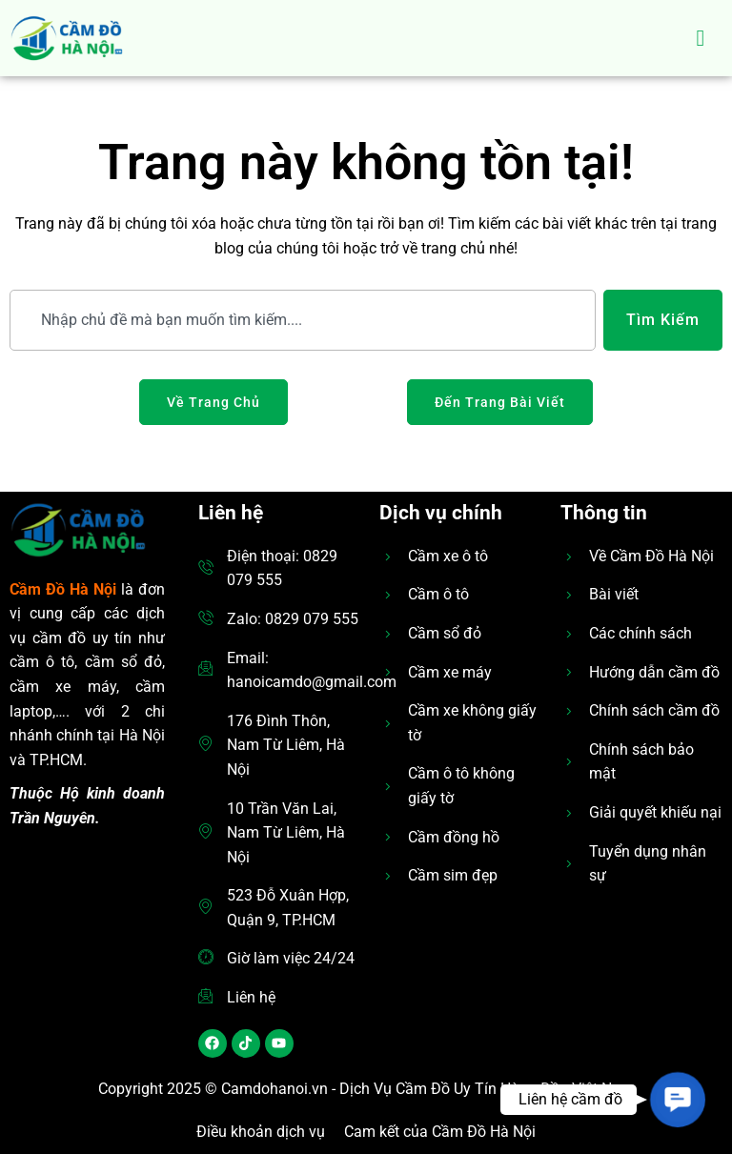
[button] (677, 1099)
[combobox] (303, 320)
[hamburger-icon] (701, 38)
